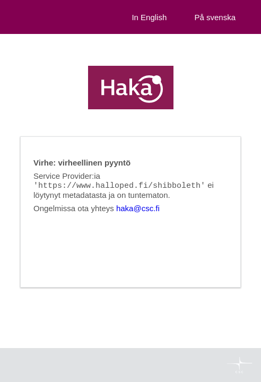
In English (149, 17)
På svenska (215, 17)
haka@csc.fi (138, 208)
